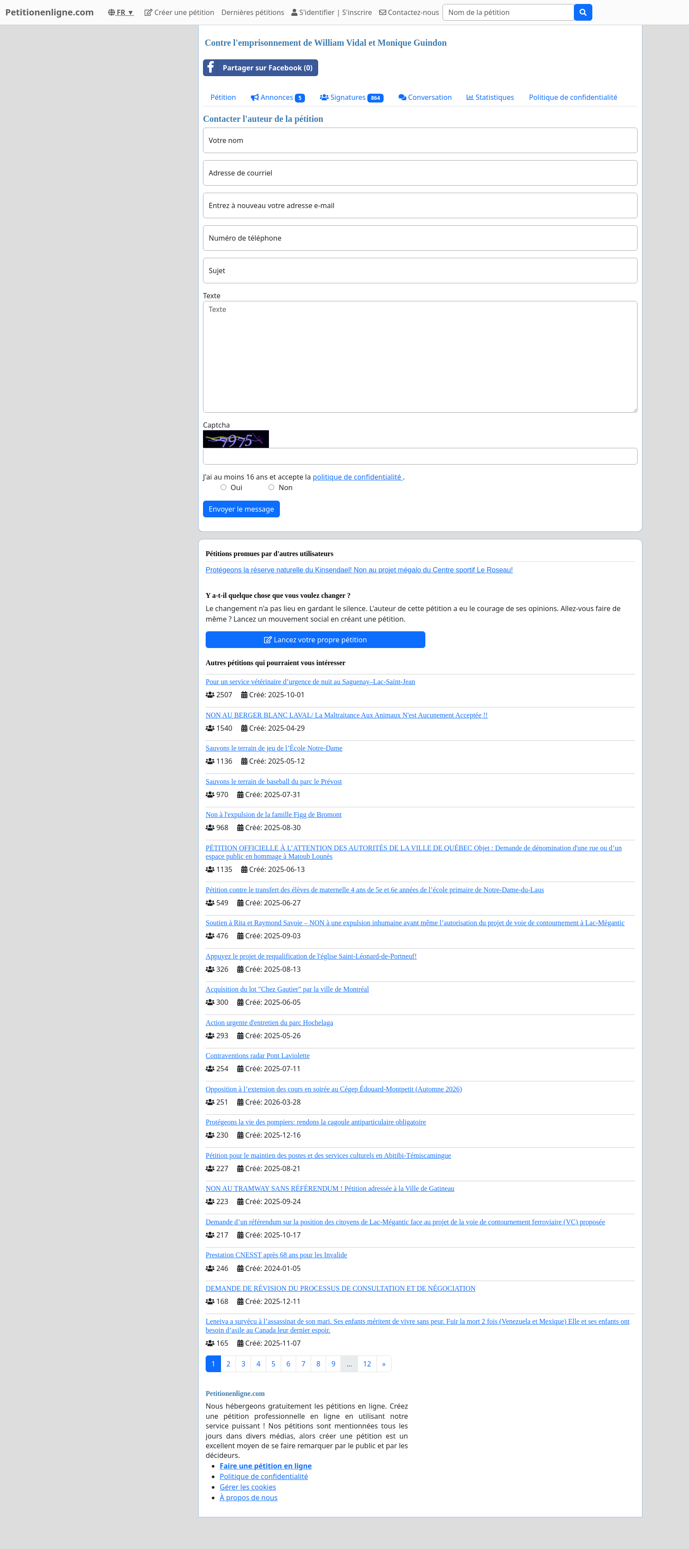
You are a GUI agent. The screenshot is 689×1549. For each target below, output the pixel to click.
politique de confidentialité (358, 477)
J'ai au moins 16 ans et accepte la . (304, 477)
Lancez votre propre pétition (315, 640)
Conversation (425, 97)
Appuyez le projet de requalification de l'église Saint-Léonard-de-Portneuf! (311, 956)
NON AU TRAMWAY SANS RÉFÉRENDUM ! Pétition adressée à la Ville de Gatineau (330, 1188)
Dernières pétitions (252, 12)
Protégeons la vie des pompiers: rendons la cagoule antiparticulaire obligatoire (316, 1122)
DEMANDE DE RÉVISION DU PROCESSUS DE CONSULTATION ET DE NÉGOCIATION (340, 1288)
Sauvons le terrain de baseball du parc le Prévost (274, 781)
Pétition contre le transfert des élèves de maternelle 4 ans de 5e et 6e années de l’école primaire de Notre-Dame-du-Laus (375, 890)
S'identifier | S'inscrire (331, 12)
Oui (237, 487)
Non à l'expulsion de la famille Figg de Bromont (274, 814)
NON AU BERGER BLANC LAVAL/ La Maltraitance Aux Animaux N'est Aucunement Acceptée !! (347, 715)
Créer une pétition (179, 12)
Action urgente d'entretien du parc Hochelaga (269, 1022)
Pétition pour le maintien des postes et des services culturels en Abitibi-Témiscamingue (328, 1155)
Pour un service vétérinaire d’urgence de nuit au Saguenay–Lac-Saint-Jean (310, 681)
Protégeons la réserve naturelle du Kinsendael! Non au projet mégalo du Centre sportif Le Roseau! (359, 570)
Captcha (216, 425)
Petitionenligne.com (49, 12)
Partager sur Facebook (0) (257, 68)
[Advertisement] (112, 157)
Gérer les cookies (248, 1487)
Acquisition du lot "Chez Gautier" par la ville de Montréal (287, 989)
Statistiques (490, 97)
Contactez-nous (409, 12)
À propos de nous (249, 1497)
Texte (212, 295)
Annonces (278, 97)
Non (286, 487)
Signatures (352, 97)
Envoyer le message (241, 509)
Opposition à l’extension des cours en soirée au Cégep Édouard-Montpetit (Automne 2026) (334, 1089)
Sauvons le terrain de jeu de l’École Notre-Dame (274, 748)
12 (367, 1364)
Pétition (223, 97)
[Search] (508, 12)
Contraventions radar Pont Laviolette (258, 1055)
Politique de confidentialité (573, 97)
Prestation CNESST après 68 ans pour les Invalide (276, 1255)
